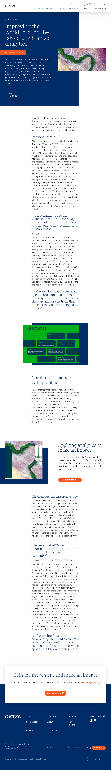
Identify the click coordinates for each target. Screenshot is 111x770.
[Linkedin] (91, 720)
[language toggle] (92, 4)
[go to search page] (104, 4)
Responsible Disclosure (41, 759)
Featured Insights (73, 723)
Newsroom (11, 19)
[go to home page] (10, 6)
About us (51, 721)
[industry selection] (80, 748)
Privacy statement (22, 759)
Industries (30, 716)
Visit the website (55, 693)
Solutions (51, 716)
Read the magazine (69, 480)
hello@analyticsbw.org (90, 682)
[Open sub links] (39, 716)
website (68, 682)
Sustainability (32, 721)
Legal (31, 759)
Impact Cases (75, 716)
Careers (73, 4)
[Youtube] (95, 720)
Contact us (80, 4)
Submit (99, 748)
